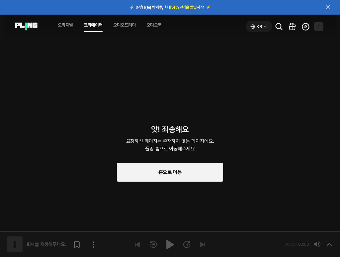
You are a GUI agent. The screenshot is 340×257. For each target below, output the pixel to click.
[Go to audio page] (26, 27)
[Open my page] (318, 26)
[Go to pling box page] (292, 26)
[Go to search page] (279, 26)
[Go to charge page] (305, 26)
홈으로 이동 (170, 172)
